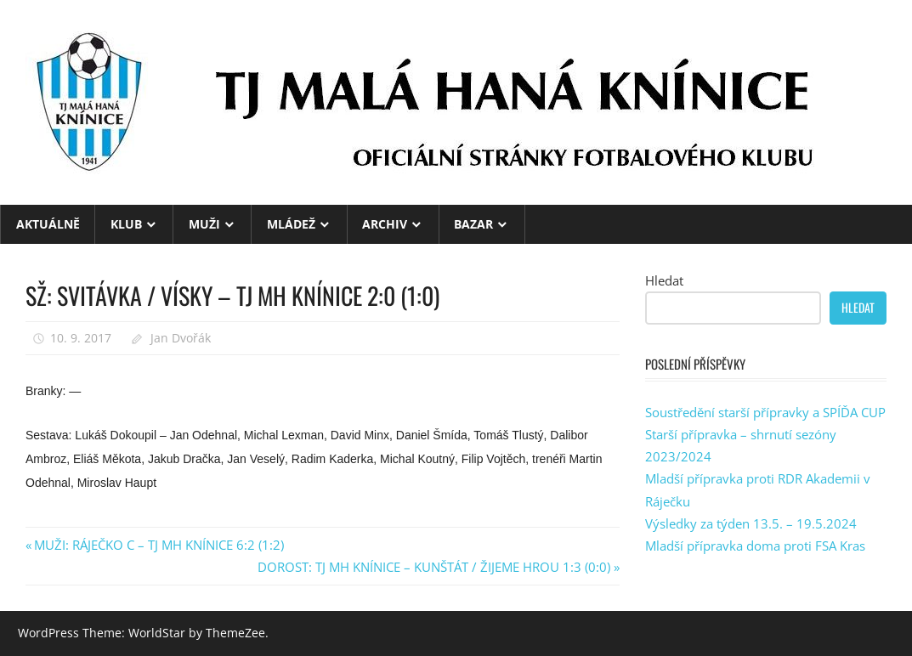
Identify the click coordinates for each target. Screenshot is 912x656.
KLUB (126, 224)
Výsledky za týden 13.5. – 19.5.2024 (751, 523)
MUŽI (204, 224)
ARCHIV (384, 224)
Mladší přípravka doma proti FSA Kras (755, 545)
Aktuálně (48, 224)
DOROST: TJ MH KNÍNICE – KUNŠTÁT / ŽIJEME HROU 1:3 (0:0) (434, 566)
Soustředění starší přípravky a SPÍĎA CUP (765, 412)
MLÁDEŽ (291, 224)
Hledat (664, 280)
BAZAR (473, 224)
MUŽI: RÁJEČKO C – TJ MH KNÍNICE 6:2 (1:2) (158, 544)
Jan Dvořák (180, 338)
